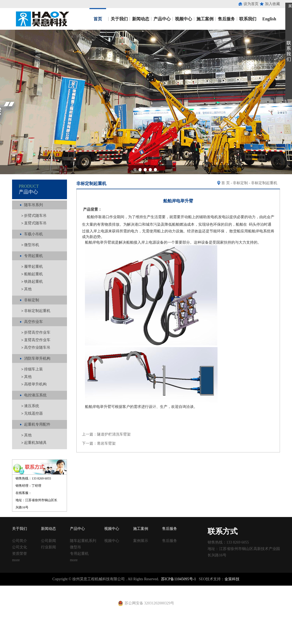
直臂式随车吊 (35, 223)
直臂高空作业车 (37, 340)
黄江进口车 (93, 593)
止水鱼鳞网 (47, 588)
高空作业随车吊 (37, 347)
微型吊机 (31, 245)
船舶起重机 (33, 274)
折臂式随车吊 (35, 216)
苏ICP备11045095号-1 (178, 579)
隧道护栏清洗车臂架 (114, 434)
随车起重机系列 (83, 541)
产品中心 (162, 19)
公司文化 (19, 547)
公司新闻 (48, 541)
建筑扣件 (123, 588)
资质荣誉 (19, 554)
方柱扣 (163, 588)
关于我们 (119, 19)
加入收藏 (272, 4)
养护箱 (78, 593)
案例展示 (140, 541)
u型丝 (68, 593)
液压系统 (31, 406)
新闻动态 (140, 19)
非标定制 (240, 183)
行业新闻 (48, 547)
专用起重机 (79, 554)
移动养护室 (193, 588)
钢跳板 (208, 588)
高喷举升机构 (35, 384)
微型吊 (75, 547)
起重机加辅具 (35, 443)
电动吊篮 (133, 593)
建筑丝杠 (176, 588)
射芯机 (108, 593)
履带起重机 (33, 267)
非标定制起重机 (37, 311)
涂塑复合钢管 (94, 588)
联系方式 (223, 531)
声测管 (110, 588)
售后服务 (226, 19)
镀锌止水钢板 (259, 588)
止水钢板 (7, 588)
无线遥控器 (33, 413)
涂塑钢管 (75, 588)
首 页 (225, 183)
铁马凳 (137, 588)
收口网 (62, 588)
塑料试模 (150, 588)
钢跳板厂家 (223, 588)
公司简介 (19, 541)
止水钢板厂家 (26, 588)
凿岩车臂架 (106, 443)
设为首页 (251, 4)
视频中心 (183, 19)
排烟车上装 (33, 369)
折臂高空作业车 (37, 332)
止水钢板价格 (15, 593)
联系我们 (247, 19)
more (16, 560)
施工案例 (205, 19)
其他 (28, 289)
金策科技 (231, 579)
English (269, 19)
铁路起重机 (33, 282)
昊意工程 (41, 19)
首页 (97, 19)
